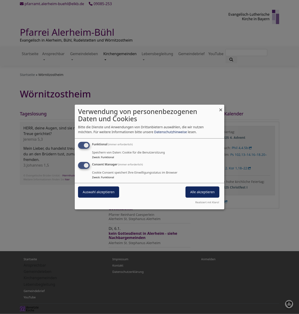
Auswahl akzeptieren (98, 192)
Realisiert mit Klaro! (207, 202)
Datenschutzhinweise (170, 132)
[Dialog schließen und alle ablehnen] (220, 108)
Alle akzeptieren (202, 192)
